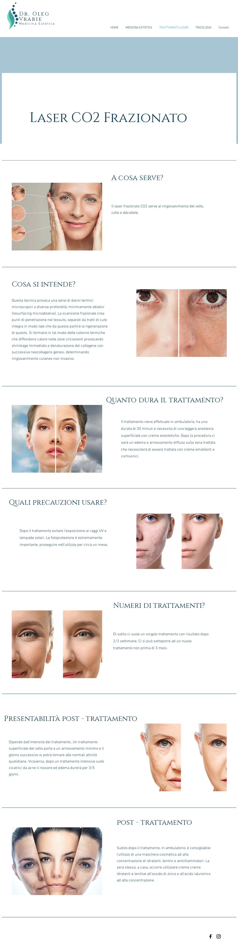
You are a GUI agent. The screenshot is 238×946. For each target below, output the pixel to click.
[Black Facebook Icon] (210, 936)
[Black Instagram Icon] (218, 936)
